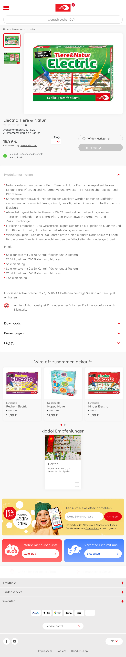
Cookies (61, 651)
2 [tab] (64, 425)
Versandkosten (29, 145)
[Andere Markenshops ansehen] (73, 5)
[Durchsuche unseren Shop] (63, 19)
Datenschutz (92, 528)
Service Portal (63, 626)
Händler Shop (79, 651)
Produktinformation (18, 175)
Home (6, 29)
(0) (15, 125)
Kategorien (17, 29)
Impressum (45, 651)
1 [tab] (61, 425)
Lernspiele (30, 29)
